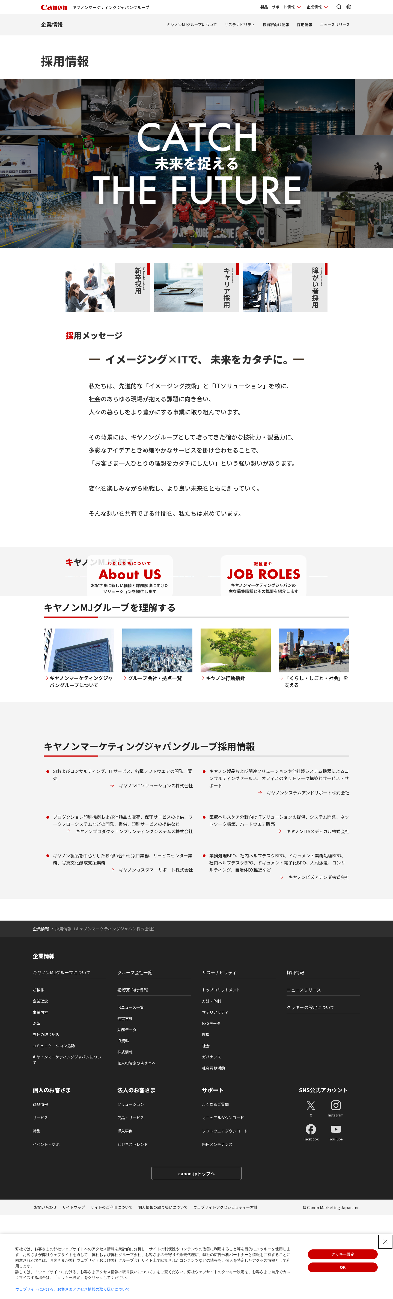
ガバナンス (211, 1140)
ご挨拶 (38, 1073)
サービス (40, 1201)
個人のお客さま (52, 1174)
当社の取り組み (46, 1118)
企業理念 (40, 1085)
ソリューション (130, 1188)
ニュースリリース (335, 24)
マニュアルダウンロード (223, 1201)
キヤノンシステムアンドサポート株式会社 (308, 876)
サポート (213, 1174)
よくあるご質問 (215, 1188)
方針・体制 (211, 1085)
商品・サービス (130, 1201)
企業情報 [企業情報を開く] (314, 7)
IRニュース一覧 (130, 1091)
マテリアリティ (215, 1096)
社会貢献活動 (213, 1152)
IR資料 (123, 1124)
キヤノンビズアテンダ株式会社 (318, 960)
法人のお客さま (136, 1174)
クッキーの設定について (311, 1091)
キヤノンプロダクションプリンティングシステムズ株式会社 (134, 915)
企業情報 (52, 24)
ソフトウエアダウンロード (225, 1215)
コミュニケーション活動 (54, 1129)
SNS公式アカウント (323, 1174)
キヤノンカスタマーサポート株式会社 (156, 953)
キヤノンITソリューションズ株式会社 (156, 869)
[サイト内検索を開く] (339, 7)
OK (343, 1267)
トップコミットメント (221, 1073)
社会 (206, 1129)
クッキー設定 (342, 1254)
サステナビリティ (240, 24)
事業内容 (40, 1096)
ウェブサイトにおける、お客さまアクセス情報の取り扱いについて (72, 1289)
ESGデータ (211, 1107)
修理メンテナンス (217, 1228)
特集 (36, 1215)
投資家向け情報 (276, 24)
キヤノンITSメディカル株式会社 (317, 915)
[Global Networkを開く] (349, 7)
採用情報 (304, 24)
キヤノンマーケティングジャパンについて (67, 1143)
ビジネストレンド (132, 1228)
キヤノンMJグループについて (192, 24)
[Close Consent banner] (385, 1242)
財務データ (126, 1113)
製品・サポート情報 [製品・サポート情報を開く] (277, 7)
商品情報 (40, 1188)
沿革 (36, 1107)
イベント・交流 (46, 1228)
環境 (206, 1118)
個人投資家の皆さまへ (136, 1147)
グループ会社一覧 (134, 1056)
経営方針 (125, 1102)
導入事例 (125, 1215)
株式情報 (125, 1136)
